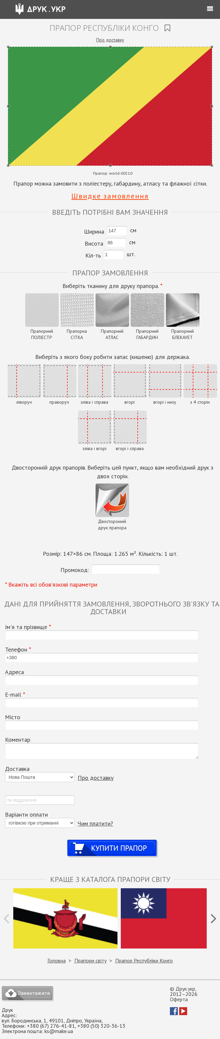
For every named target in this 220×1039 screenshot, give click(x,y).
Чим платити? (95, 823)
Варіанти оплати (26, 814)
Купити (112, 841)
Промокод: (74, 570)
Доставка (17, 769)
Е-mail (15, 694)
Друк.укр (185, 988)
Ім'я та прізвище (28, 627)
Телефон (18, 649)
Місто (12, 717)
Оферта (179, 999)
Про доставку (110, 40)
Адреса (14, 672)
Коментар (17, 739)
